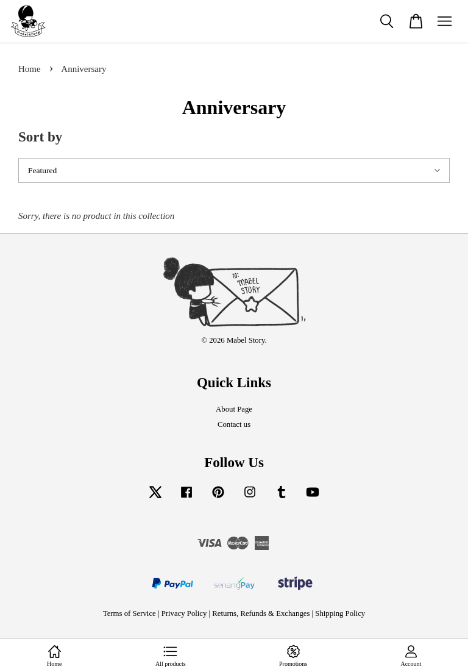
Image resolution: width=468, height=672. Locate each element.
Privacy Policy (184, 613)
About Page (234, 409)
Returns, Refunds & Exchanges (261, 613)
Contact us (234, 424)
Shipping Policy (340, 613)
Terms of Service (129, 613)
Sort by (40, 137)
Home (29, 69)
